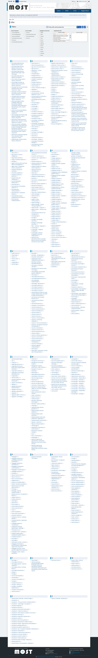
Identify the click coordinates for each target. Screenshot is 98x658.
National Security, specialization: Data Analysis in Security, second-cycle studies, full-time (59, 386)
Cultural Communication (77, 92)
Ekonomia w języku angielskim (39, 183)
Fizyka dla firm (55, 242)
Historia (14, 257)
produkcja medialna (17, 515)
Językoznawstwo (55, 264)
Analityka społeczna (36, 84)
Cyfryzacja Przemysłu (76, 102)
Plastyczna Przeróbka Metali (19, 482)
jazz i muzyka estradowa (57, 253)
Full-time (28, 32)
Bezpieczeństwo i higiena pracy (59, 67)
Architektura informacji (37, 111)
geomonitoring (75, 183)
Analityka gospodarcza (37, 77)
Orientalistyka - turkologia (78, 393)
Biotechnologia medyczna (57, 108)
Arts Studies (34, 130)
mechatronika (35, 390)
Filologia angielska (56, 158)
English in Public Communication (35, 200)
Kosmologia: (74, 282)
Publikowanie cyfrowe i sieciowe (20, 542)
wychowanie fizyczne (76, 568)
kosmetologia (75, 280)
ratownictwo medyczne (57, 463)
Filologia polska (55, 197)
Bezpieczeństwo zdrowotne (58, 85)
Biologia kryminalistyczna (57, 96)
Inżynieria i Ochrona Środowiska (39, 323)
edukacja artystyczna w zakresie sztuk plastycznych (38, 163)
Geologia (74, 178)
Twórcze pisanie (16, 591)
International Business (37, 303)
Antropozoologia (35, 102)
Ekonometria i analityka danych (39, 180)
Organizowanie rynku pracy (78, 376)
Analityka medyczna (36, 82)
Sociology (74, 469)
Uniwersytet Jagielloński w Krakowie (61, 41)
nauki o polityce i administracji (58, 389)
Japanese (42, 43)
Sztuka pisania (75, 518)
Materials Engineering (37, 378)
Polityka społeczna (16, 499)
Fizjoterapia (54, 239)
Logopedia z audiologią (17, 396)
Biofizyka (54, 91)
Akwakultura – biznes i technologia (36, 71)
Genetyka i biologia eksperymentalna (76, 153)
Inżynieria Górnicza (36, 316)
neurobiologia (55, 372)
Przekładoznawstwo (17, 536)
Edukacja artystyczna (36, 161)
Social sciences (75, 467)
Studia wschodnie (76, 510)
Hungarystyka (15, 262)
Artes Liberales (35, 126)
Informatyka (35, 274)
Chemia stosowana (76, 72)
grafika (73, 202)
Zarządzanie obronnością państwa (20, 620)
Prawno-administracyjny (18, 506)
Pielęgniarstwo (16, 480)
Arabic (42, 34)
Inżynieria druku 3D (36, 314)
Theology (14, 574)
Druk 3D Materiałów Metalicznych (16, 181)
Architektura (34, 110)
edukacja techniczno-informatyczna (36, 170)
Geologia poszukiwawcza (77, 179)
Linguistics (15, 362)
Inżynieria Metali (35, 333)
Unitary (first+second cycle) (17, 38)
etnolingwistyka (35, 216)
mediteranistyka (35, 398)
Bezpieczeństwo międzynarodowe (56, 74)
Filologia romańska (56, 201)
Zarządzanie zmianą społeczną (19, 637)
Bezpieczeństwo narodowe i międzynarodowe (57, 79)
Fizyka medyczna (55, 244)
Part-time (28, 38)
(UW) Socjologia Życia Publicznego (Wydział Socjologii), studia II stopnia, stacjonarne (19, 116)
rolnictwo (54, 480)
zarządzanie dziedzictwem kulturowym (21, 609)
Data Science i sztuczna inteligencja (17, 155)
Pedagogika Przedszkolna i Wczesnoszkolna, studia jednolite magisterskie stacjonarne (19, 545)
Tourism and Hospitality (18, 575)
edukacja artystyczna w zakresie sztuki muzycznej (38, 167)
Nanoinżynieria (55, 359)
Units (75, 11)
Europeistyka (35, 227)
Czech (42, 38)
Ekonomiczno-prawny (37, 185)
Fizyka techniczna (56, 246)
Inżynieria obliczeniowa (37, 338)
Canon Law (74, 63)
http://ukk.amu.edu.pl (53, 653)
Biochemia (54, 87)
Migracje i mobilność (36, 422)
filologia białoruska (56, 161)
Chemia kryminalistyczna (77, 68)
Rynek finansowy (55, 489)
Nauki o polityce (55, 369)
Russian (42, 51)
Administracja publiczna (37, 65)
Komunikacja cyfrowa (76, 262)
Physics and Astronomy (18, 478)
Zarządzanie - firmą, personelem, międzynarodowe (24, 602)
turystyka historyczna (17, 582)
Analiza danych (35, 86)
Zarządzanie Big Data (17, 605)
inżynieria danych (36, 312)
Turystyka (14, 581)
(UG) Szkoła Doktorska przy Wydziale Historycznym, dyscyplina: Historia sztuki (18, 68)
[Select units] (70, 35)
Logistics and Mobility (17, 382)
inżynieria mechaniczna (37, 329)
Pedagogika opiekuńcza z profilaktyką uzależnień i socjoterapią (17, 460)
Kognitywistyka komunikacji (78, 257)
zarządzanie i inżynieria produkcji (20, 611)
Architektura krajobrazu (37, 113)
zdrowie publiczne (16, 641)
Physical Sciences (16, 476)
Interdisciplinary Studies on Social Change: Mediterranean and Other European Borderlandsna (39, 294)
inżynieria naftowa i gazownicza (39, 335)
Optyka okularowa (76, 374)
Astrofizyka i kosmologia (37, 132)
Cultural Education (76, 93)
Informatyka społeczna (37, 285)
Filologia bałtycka (56, 160)
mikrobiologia (35, 425)
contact (72, 653)
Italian (42, 55)
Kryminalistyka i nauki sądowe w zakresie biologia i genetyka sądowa (78, 290)
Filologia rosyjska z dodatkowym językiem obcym (58, 208)
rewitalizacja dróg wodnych (58, 475)
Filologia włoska (55, 220)
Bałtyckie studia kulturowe (58, 63)
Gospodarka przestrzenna (78, 197)
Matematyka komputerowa (38, 374)
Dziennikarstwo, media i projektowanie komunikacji (18, 196)
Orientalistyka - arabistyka (78, 379)
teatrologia (15, 560)
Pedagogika (15, 456)
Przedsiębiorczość (16, 530)
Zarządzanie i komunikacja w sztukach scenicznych (24, 612)
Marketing (34, 370)
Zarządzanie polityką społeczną (19, 625)
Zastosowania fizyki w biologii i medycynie (22, 639)
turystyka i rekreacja (17, 584)
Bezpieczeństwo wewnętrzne (58, 83)
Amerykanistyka (35, 73)
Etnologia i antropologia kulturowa (36, 220)
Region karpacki (55, 465)
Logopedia (15, 393)
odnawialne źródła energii (78, 370)
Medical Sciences (36, 397)
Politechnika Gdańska (61, 37)
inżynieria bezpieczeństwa (38, 309)
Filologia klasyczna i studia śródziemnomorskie (57, 184)
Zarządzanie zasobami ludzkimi (19, 636)
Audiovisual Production (37, 137)
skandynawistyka (75, 460)
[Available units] (61, 38)
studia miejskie (75, 501)
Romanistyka (55, 482)
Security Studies (75, 456)
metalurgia (34, 405)
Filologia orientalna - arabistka (59, 195)
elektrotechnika (35, 195)
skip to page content (0, 0)
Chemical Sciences (76, 77)
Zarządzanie (15, 600)
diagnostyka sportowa (17, 157)
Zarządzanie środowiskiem (18, 630)
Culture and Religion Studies (78, 95)
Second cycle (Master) (16, 36)
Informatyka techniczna (37, 288)
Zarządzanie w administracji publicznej (21, 632)
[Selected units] (79, 37)
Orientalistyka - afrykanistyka (78, 378)
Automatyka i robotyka (37, 139)
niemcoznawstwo (56, 374)
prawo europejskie (16, 511)
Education (34, 159)
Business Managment (57, 123)
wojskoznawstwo (75, 565)
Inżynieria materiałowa (37, 328)
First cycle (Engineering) (16, 34)
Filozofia (54, 223)
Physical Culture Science (18, 475)
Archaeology (34, 106)
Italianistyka (34, 348)
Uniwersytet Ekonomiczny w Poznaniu (61, 38)
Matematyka (35, 372)
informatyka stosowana (37, 287)
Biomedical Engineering (57, 105)
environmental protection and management (38, 213)
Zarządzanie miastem (17, 618)
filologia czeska (55, 166)
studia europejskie (76, 496)
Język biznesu (55, 255)
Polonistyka (15, 501)
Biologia (54, 94)
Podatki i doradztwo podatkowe (19, 484)
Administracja (35, 63)
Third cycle (14, 40)
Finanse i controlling (56, 232)
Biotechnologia (55, 106)
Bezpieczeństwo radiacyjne (58, 82)
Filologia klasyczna (56, 182)
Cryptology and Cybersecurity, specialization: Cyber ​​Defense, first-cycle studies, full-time (78, 129)
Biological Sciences (56, 99)
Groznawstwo (75, 206)
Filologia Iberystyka (56, 180)
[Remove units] (70, 37)
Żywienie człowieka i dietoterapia (59, 598)
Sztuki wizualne (75, 522)
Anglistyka (34, 89)
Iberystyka (34, 253)
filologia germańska (56, 170)
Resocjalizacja (55, 468)
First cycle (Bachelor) (15, 32)
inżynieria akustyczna (37, 307)
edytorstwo (34, 172)
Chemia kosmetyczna (76, 67)
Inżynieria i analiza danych (38, 318)
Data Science (15, 152)
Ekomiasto (34, 178)
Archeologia (35, 108)
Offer (67, 11)
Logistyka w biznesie (17, 389)
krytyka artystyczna (76, 301)
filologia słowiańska (56, 213)
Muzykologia (35, 437)
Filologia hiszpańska (56, 178)
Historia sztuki (16, 258)
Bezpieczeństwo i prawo (57, 68)
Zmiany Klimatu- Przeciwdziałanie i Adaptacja (23, 643)
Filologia (54, 156)
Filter (79, 27)
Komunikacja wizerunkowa (78, 272)
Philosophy (15, 473)
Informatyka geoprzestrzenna (38, 278)
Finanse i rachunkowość (57, 235)
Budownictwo (55, 113)
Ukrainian (42, 53)
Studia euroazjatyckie (76, 494)
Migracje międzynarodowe (38, 423)
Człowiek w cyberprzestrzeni (78, 104)
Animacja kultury (36, 91)
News (59, 11)
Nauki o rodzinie (56, 370)
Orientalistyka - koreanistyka (78, 388)
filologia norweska (56, 192)
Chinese (42, 36)
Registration (85, 11)
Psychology (15, 540)
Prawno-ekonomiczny (17, 508)
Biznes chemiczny (56, 110)
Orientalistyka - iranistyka (77, 385)
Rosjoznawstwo (55, 484)
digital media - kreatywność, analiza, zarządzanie (18, 167)
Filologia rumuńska (56, 211)
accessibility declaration (75, 652)
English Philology (36, 202)
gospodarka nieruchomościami (79, 195)
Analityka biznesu (36, 75)
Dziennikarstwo (16, 184)
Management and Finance (38, 360)
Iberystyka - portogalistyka (38, 255)
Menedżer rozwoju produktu (38, 403)
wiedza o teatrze (75, 563)
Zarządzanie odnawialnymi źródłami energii (22, 621)
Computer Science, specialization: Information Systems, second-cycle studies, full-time (79, 120)
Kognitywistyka (75, 255)
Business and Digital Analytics (59, 115)
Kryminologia (75, 296)
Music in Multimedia (36, 435)
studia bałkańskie (76, 493)
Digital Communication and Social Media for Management (19, 163)
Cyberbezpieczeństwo (77, 97)
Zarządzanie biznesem (17, 607)
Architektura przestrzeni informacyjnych (37, 116)
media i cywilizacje (36, 395)
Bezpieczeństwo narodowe (58, 77)
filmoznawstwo (55, 154)
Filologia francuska (56, 168)
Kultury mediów (75, 313)
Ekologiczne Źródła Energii (38, 176)
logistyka (14, 384)
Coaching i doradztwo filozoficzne (76, 83)
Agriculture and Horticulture (38, 67)
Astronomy (34, 135)
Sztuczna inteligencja (76, 515)
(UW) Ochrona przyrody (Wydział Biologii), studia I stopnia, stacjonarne (19, 111)
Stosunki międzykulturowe (78, 480)
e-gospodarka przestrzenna (38, 174)
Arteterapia (34, 128)
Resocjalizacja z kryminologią (58, 470)
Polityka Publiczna (16, 497)
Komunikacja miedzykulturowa (79, 267)
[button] (10, 1)
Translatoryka (15, 577)
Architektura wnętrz (36, 118)
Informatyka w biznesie (37, 290)
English (42, 32)
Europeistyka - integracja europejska (37, 230)
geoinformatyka (75, 176)
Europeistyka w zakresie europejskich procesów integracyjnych (36, 234)
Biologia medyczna (56, 98)
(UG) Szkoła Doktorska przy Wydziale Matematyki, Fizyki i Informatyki (18, 73)
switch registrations (74, 15)
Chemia (74, 65)
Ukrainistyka (34, 560)
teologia (14, 572)
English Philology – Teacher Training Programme (37, 205)
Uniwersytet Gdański (61, 39)
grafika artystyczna (76, 204)
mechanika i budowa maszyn (38, 385)
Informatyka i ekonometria (38, 283)
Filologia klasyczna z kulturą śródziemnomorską (57, 188)
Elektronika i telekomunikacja (38, 192)
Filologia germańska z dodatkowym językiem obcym (59, 172)
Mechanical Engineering (37, 381)
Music (33, 434)
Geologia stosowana (76, 181)
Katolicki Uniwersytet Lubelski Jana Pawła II (61, 36)
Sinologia (74, 458)
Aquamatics (34, 104)
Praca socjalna (16, 504)
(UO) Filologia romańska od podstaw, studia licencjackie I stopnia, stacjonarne (18, 84)
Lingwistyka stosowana (18, 370)
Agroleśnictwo (35, 68)
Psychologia (15, 538)
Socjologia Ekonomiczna (77, 472)
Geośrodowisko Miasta (77, 185)
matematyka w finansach (37, 376)
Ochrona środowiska (77, 365)
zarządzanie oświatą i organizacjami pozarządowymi (24, 623)
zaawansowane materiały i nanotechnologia (22, 598)
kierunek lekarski (75, 253)
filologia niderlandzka (57, 190)
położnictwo (15, 502)
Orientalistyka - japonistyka (78, 387)
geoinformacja (75, 174)
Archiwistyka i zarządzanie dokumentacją (37, 121)
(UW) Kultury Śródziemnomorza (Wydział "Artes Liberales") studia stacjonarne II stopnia (19, 121)
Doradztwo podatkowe (17, 172)
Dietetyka (14, 161)
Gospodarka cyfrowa (76, 194)
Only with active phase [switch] (54, 27)
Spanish (42, 41)
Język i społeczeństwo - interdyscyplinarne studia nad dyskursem (58, 258)
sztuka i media (75, 517)
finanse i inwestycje (56, 233)
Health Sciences (16, 253)
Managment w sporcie (37, 369)
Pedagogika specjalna (17, 471)
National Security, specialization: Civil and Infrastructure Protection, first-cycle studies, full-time (59, 381)
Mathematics (35, 379)
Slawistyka (74, 462)
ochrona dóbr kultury (76, 360)
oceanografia (75, 359)
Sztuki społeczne (75, 520)
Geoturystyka (75, 188)
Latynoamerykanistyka (17, 359)
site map (72, 651)
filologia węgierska (56, 218)
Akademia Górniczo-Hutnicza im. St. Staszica (61, 35)
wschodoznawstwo (76, 567)
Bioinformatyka (55, 92)
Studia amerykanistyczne (77, 486)
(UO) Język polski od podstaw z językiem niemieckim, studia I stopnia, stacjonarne (18, 98)
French (42, 40)
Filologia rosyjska (56, 206)
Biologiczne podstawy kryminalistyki (56, 102)
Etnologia (34, 217)
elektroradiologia (36, 194)
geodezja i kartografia (77, 156)
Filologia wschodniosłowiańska (59, 222)
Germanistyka (75, 190)
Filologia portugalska (56, 199)
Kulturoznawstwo (76, 305)
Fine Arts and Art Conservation (59, 237)
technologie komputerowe (18, 570)
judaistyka (54, 266)
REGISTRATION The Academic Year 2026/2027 (42, 6)
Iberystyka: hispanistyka (37, 257)
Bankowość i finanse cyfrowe (58, 65)
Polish (42, 49)
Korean (42, 45)
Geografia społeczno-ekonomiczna (76, 168)
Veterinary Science (56, 560)
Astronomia (34, 134)
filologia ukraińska (56, 216)
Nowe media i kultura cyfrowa (58, 376)
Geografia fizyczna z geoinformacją (75, 165)
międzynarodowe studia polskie (39, 420)
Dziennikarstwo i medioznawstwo (16, 190)
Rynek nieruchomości (57, 490)
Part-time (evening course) (31, 34)
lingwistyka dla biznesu (18, 364)
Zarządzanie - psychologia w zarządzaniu (22, 603)
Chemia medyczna (76, 70)
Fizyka (53, 241)
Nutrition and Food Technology (59, 378)
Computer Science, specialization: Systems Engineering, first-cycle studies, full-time (79, 124)
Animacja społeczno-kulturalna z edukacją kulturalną (38, 97)
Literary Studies (16, 377)
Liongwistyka (15, 375)
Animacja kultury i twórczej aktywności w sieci (37, 93)
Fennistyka (54, 152)
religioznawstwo (55, 466)
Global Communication (77, 192)
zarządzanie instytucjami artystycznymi (21, 616)
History (14, 260)
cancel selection (82, 15)
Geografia (74, 162)
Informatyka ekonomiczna (38, 276)
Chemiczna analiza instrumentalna (75, 79)
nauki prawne (54, 391)
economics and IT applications (39, 157)
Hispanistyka (15, 255)
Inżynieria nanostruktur (37, 336)
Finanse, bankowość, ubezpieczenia (56, 226)
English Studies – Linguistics (38, 207)
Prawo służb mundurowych (18, 513)
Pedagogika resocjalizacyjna (19, 469)
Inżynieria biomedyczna (37, 310)
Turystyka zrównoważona (18, 589)
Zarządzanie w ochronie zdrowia (20, 634)
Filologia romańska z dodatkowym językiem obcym (59, 203)
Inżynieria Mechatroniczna (38, 331)
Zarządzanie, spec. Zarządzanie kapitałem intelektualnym (25, 629)
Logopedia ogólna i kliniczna (19, 394)
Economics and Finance (37, 156)
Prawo (14, 509)
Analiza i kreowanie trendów (38, 87)
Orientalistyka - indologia (77, 383)
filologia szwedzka (56, 214)
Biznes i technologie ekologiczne (59, 112)
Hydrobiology (15, 264)
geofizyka (74, 161)
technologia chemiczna (17, 562)
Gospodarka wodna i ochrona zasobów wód (78, 200)
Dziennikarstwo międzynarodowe (16, 199)
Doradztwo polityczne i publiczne (17, 175)
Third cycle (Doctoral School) (17, 41)
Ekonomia (34, 181)
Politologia (15, 489)
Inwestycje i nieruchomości (38, 305)
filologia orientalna (56, 194)
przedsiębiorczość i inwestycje (19, 531)
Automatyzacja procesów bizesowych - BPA (37, 145)
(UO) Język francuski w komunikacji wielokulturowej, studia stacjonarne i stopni (19, 88)
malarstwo (34, 359)
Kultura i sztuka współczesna (78, 303)
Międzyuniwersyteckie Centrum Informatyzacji (45, 656)
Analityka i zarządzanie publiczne (36, 79)
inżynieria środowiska (37, 343)
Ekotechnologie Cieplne (37, 187)
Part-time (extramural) (30, 36)
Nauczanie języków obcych (58, 360)
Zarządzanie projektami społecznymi (21, 627)
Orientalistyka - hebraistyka (78, 381)
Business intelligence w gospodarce (56, 118)
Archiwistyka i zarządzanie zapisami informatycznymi (38, 124)
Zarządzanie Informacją (18, 614)
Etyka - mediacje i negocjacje (38, 226)
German (42, 47)
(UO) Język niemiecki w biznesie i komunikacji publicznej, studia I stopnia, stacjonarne (19, 93)
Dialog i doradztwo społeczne (19, 159)
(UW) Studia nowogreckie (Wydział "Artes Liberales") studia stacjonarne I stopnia (19, 136)
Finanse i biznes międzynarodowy (56, 229)
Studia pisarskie (75, 503)
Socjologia (74, 470)
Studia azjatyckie (75, 491)
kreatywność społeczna (77, 287)
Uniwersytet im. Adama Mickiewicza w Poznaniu (61, 40)
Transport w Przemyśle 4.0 (18, 579)
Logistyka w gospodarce (18, 391)
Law (13, 360)
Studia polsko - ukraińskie (77, 505)
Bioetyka (54, 89)
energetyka (34, 197)
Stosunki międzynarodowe (78, 482)
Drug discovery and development (16, 178)
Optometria (74, 372)
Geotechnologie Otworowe (78, 186)
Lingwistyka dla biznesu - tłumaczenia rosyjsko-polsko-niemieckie (18, 367)
